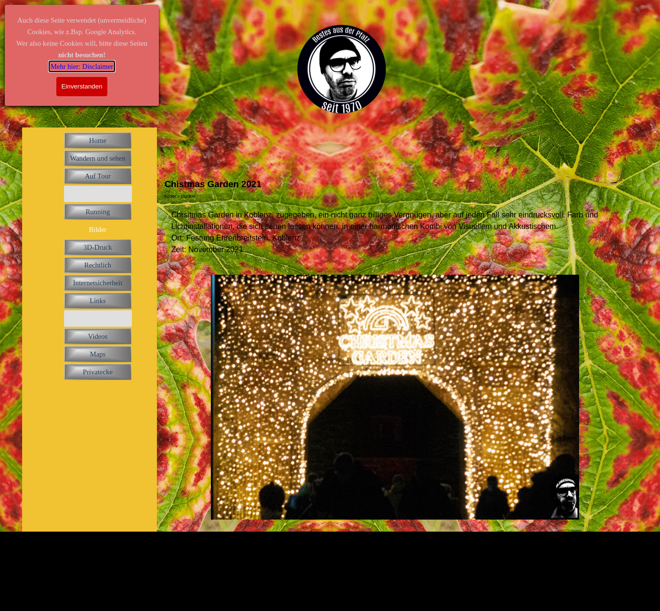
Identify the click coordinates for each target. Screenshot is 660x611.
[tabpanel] (395, 232)
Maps (98, 354)
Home (97, 140)
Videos (98, 336)
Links (97, 301)
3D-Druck (97, 247)
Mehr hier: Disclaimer (82, 66)
